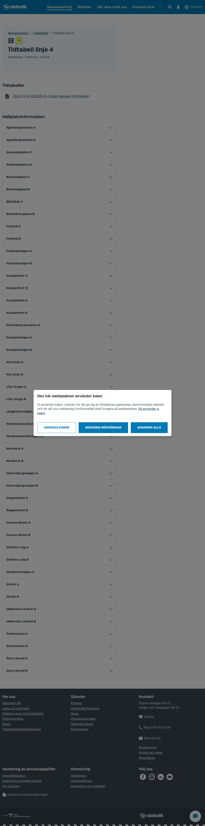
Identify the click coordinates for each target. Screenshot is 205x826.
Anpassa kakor (56, 427)
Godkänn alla (149, 427)
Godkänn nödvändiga (103, 427)
